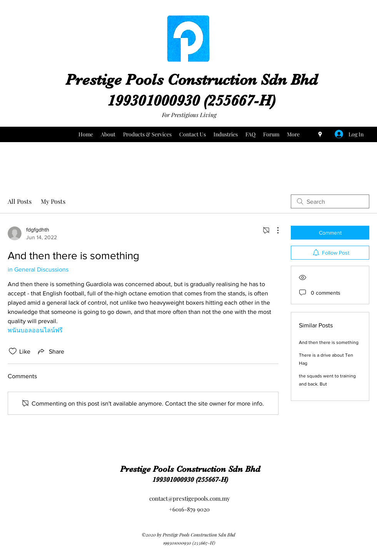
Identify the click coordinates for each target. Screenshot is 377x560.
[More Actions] (274, 230)
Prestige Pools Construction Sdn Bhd (191, 80)
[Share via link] (50, 351)
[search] (330, 201)
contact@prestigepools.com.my (189, 498)
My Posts (53, 201)
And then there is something (329, 342)
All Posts (20, 201)
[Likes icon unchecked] (13, 351)
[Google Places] (320, 134)
